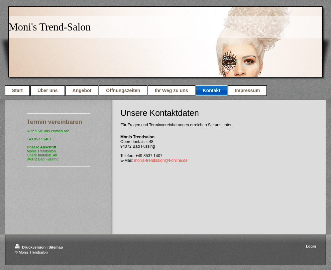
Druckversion (30, 247)
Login (311, 246)
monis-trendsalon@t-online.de (161, 160)
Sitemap (55, 247)
